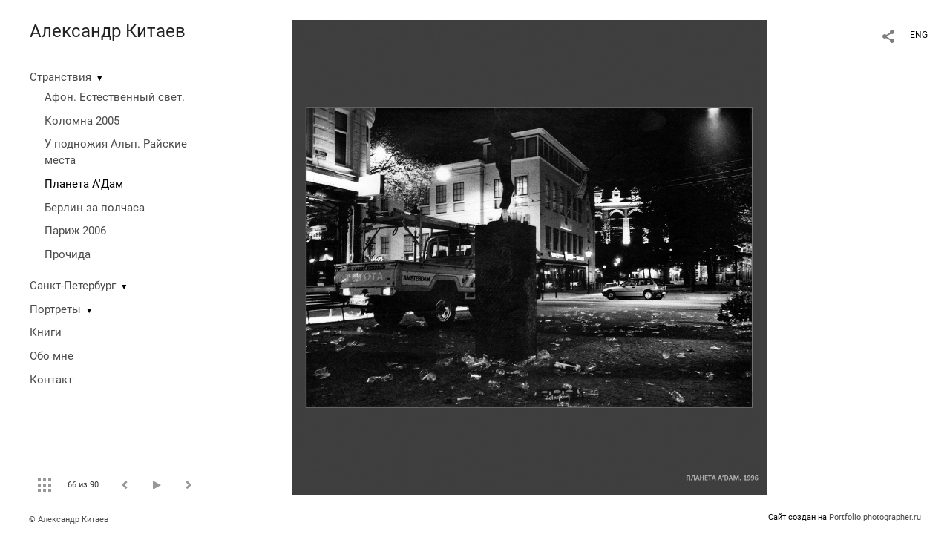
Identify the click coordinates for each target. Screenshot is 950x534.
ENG (919, 35)
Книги (46, 332)
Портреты (55, 309)
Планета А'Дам (84, 184)
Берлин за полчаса (95, 207)
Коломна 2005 (82, 121)
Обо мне (51, 356)
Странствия (60, 77)
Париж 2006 (75, 230)
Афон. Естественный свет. (115, 97)
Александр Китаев (108, 31)
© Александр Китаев (68, 519)
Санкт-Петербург (73, 285)
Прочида (68, 254)
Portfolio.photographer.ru (875, 517)
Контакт (51, 379)
